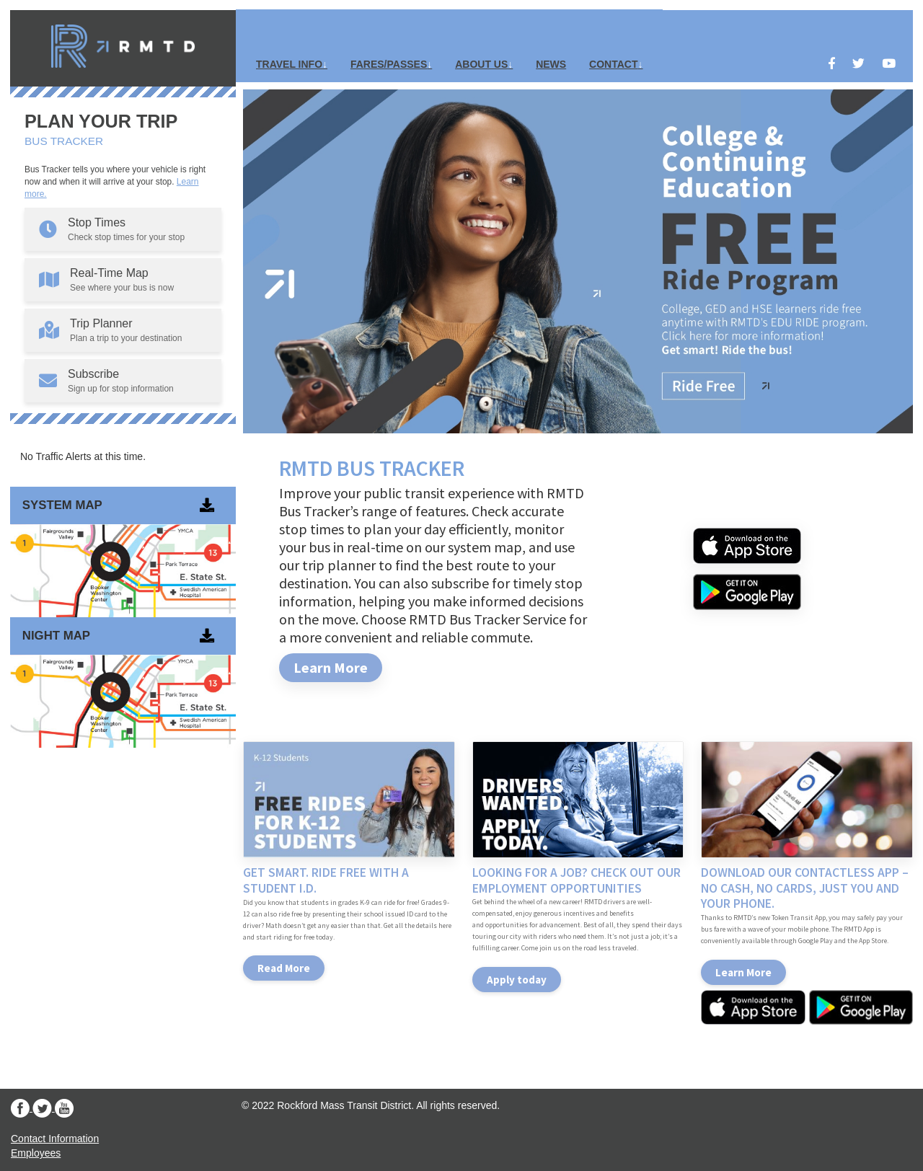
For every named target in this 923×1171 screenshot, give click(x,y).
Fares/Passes (388, 64)
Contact (613, 64)
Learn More (330, 667)
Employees (36, 1153)
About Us (481, 64)
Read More (283, 968)
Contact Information (55, 1138)
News (551, 64)
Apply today (517, 979)
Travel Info (289, 64)
